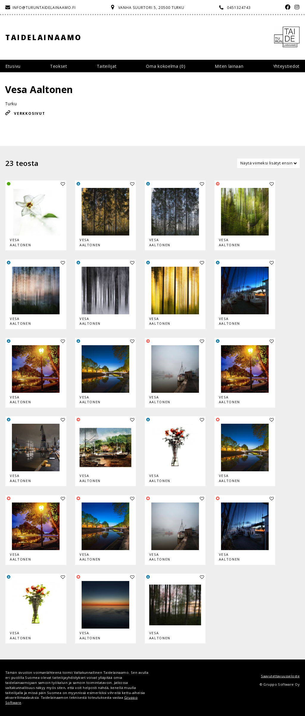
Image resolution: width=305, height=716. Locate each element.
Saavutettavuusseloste (280, 676)
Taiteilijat (107, 66)
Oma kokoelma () (165, 66)
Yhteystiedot (286, 66)
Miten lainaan (229, 66)
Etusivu (13, 66)
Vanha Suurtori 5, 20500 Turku (151, 7)
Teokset (58, 66)
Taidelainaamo (43, 37)
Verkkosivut (29, 113)
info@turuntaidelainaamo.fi (44, 7)
